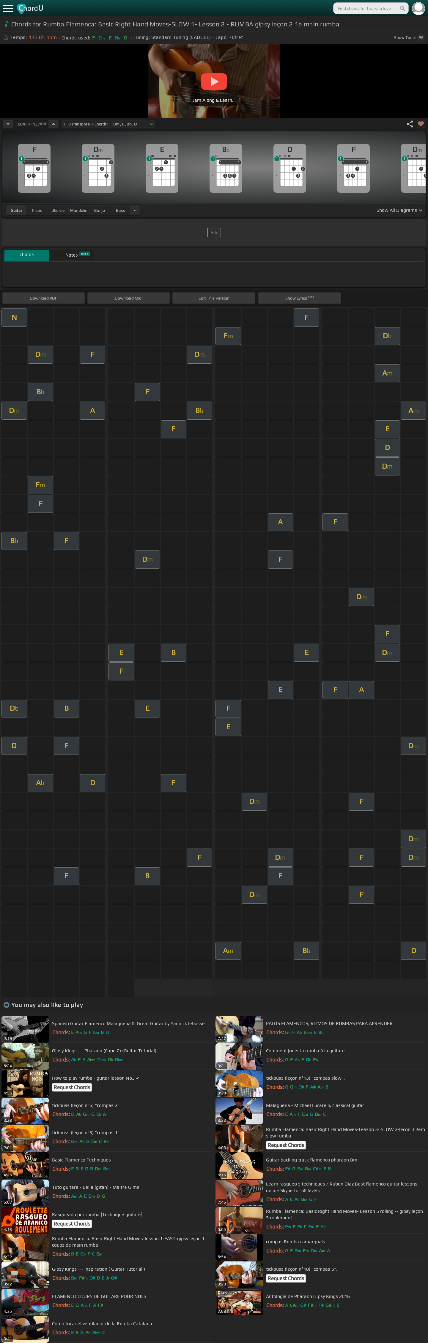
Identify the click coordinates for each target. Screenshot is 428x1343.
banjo (99, 210)
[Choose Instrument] (134, 210)
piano (37, 210)
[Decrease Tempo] (8, 124)
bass (120, 210)
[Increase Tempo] (53, 124)
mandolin (78, 210)
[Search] (402, 8)
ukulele (57, 210)
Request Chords (72, 1087)
